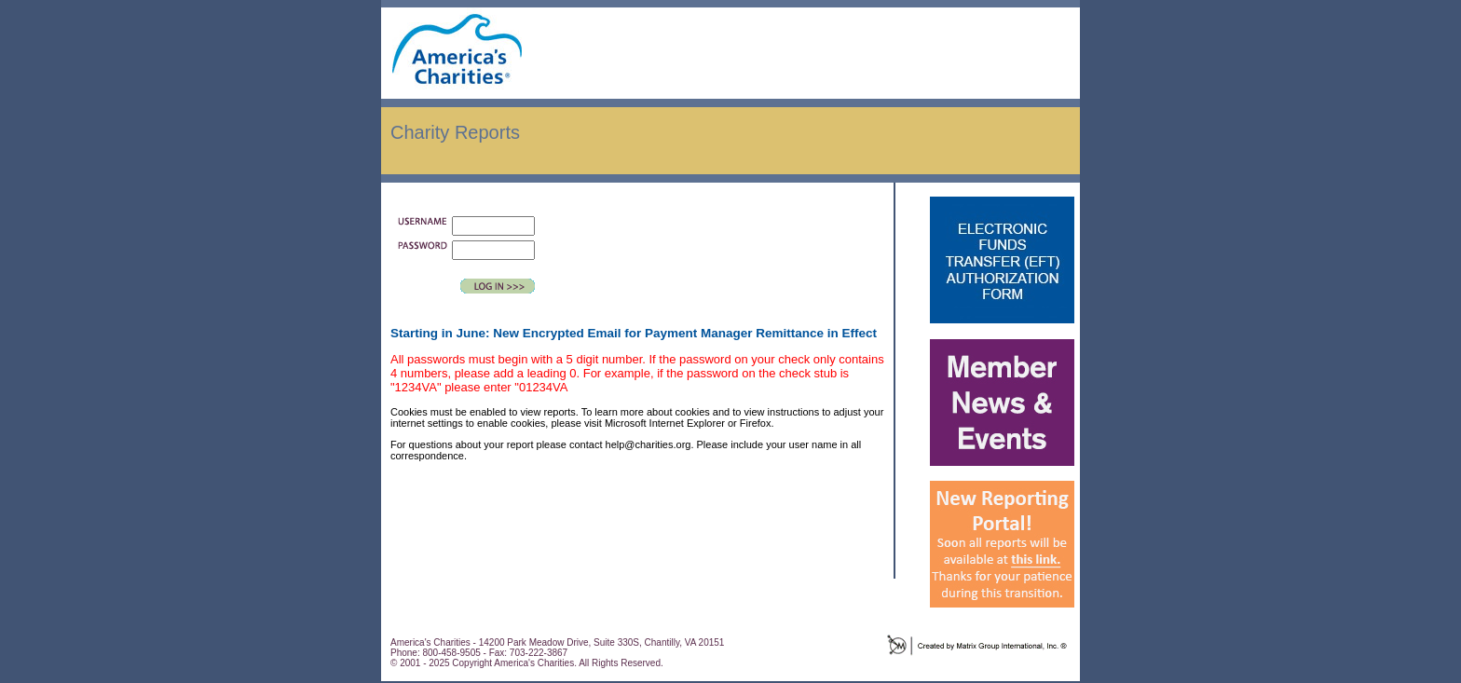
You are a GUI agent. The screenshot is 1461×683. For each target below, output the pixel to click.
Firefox (755, 423)
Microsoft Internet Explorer (665, 423)
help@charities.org (648, 444)
